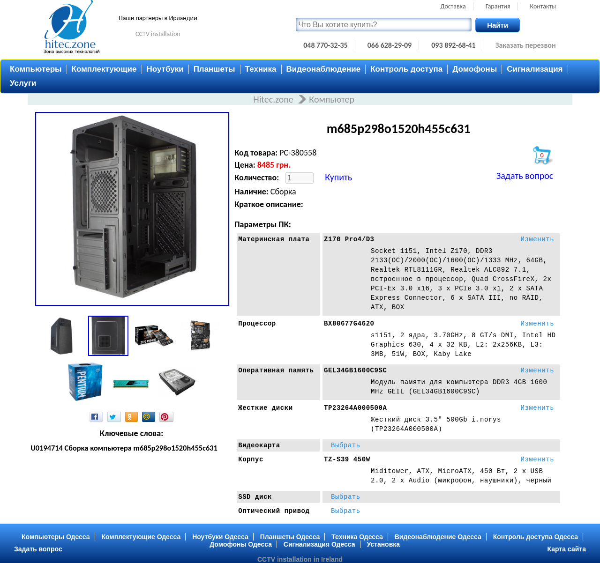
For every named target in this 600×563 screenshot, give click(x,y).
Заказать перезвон (525, 45)
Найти (497, 25)
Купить (338, 177)
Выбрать (345, 445)
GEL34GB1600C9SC (355, 370)
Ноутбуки (165, 69)
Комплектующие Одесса (140, 537)
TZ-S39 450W (347, 459)
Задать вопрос (524, 175)
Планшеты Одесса (290, 537)
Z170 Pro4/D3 (349, 239)
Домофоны (474, 69)
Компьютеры (36, 69)
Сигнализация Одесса (319, 544)
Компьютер (331, 99)
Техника (261, 69)
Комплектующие (104, 69)
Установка (383, 544)
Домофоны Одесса (241, 544)
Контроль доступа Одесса (535, 537)
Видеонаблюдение (323, 69)
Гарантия (498, 6)
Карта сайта (567, 549)
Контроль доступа (406, 69)
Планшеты (214, 69)
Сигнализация (534, 69)
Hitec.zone (274, 99)
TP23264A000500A (355, 408)
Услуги (23, 83)
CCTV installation (157, 34)
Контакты (543, 6)
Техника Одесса (357, 537)
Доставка (453, 6)
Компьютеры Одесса (56, 537)
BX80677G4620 (349, 323)
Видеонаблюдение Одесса (438, 537)
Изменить (537, 239)
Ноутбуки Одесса (220, 537)
